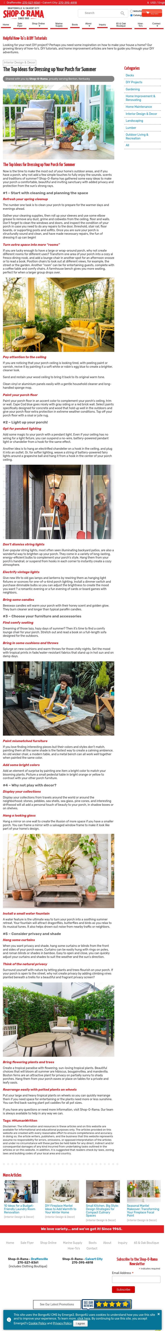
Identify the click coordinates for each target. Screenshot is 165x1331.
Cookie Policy (38, 1323)
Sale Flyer (19, 24)
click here (83, 1318)
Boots (75, 24)
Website (126, 10)
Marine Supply (59, 24)
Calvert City (94, 1259)
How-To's (140, 24)
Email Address (123, 1273)
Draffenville (39, 1259)
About (88, 23)
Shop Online (146, 13)
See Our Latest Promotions (57, 1305)
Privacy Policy (62, 1323)
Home (6, 24)
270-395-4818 (68, 2)
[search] (90, 13)
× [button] (158, 1314)
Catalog (125, 15)
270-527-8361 (31, 2)
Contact (156, 23)
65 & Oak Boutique (121, 24)
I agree (80, 1323)
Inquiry (102, 24)
